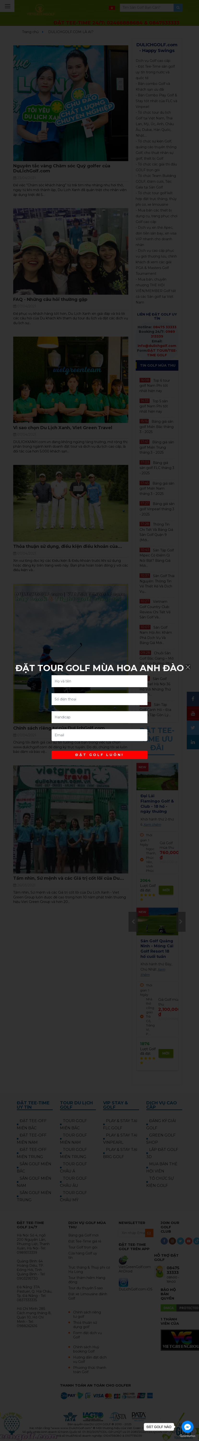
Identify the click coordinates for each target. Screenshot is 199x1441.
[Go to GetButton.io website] (187, 1436)
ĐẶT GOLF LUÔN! (99, 755)
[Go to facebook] (187, 1427)
